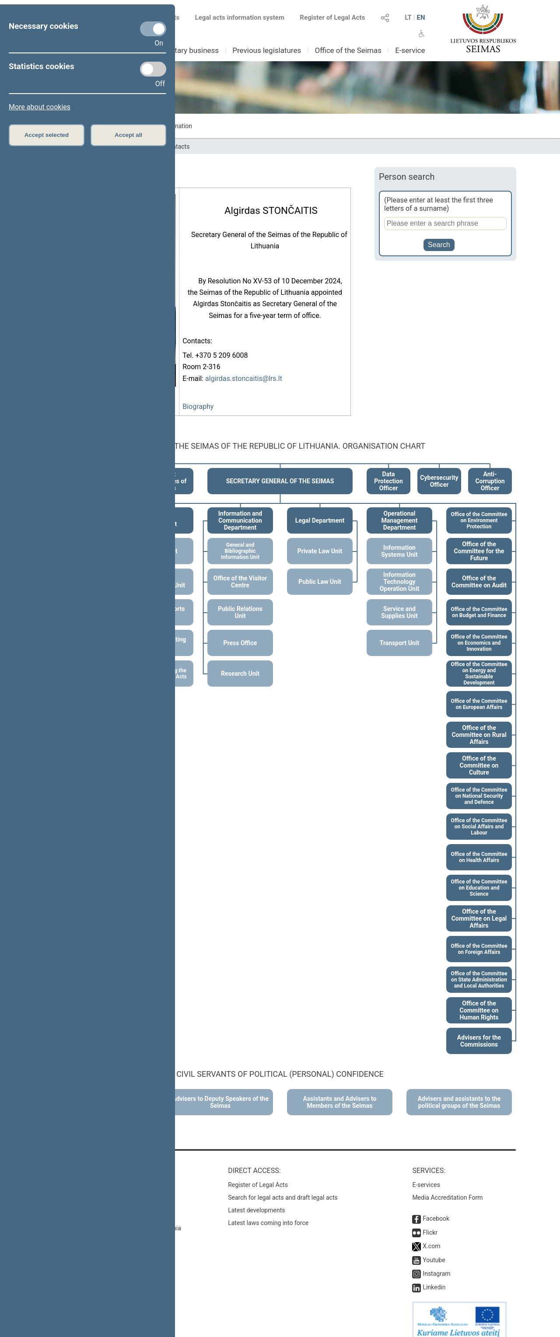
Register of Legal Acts (332, 17)
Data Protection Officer (388, 471)
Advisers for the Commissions (479, 1031)
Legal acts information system (239, 17)
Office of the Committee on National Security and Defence (479, 786)
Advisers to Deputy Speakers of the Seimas (220, 1093)
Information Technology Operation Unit (400, 572)
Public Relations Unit (240, 603)
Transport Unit (400, 633)
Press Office (240, 633)
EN (420, 17)
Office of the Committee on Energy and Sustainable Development (479, 664)
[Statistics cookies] (153, 69)
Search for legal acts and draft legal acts (283, 1187)
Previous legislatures (266, 50)
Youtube (434, 1250)
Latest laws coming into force (268, 1213)
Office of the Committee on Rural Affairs (479, 725)
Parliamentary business (180, 50)
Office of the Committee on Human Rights (478, 1000)
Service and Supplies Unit (399, 603)
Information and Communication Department (240, 510)
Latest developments (256, 1200)
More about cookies (39, 107)
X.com (431, 1236)
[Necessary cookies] (153, 28)
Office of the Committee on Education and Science (479, 878)
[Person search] (445, 223)
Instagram (436, 1263)
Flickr (430, 1222)
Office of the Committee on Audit (479, 572)
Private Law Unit (320, 541)
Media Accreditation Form (447, 1187)
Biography (198, 404)
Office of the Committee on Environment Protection (479, 511)
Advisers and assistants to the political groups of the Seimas (459, 1093)
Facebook (436, 1208)
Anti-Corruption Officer (489, 471)
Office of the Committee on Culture (479, 755)
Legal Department (319, 510)
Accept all (128, 135)
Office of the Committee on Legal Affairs (479, 908)
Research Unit (240, 663)
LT (408, 17)
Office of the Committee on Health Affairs (479, 847)
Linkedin (434, 1277)
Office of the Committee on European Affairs (479, 694)
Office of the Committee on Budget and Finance (479, 603)
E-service (410, 50)
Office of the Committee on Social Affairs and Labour (479, 817)
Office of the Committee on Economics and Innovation (479, 633)
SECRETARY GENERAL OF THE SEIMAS (280, 471)
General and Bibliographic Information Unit (240, 541)
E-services (426, 1175)
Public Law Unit (319, 572)
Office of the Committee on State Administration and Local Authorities (479, 970)
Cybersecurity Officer (439, 471)
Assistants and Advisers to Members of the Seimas (340, 1093)
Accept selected (46, 135)
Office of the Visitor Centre (240, 572)
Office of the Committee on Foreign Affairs (479, 939)
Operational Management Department (400, 510)
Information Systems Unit (399, 541)
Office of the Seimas (348, 50)
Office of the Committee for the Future (479, 541)
